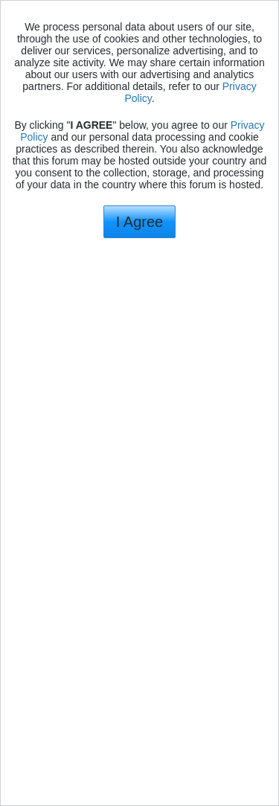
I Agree (139, 222)
